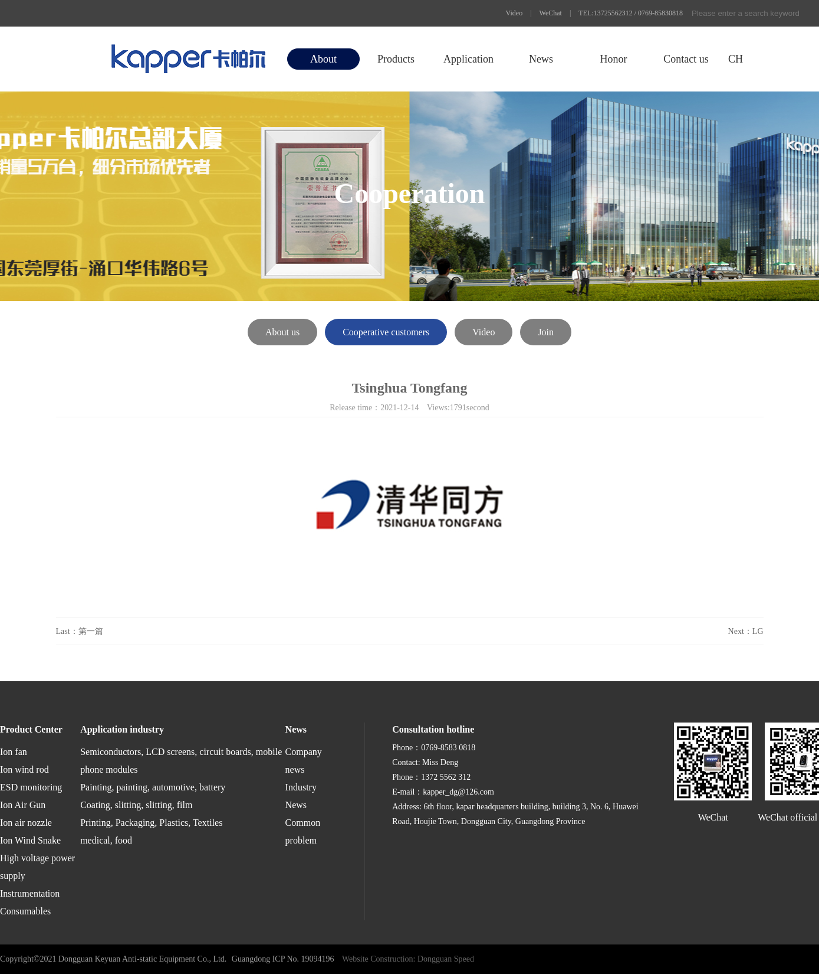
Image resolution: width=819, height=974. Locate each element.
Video (514, 13)
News (541, 59)
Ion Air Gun (22, 805)
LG (758, 631)
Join (546, 332)
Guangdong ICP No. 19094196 (283, 959)
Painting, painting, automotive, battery (152, 787)
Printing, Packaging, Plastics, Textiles (151, 823)
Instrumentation (30, 893)
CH (735, 59)
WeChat (551, 13)
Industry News (301, 796)
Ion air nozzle (26, 823)
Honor (613, 59)
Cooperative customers (386, 332)
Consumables (25, 911)
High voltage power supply (37, 867)
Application (468, 59)
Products (396, 59)
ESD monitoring (31, 787)
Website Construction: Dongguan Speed (408, 959)
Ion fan (13, 752)
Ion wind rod (24, 769)
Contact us (686, 59)
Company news (303, 760)
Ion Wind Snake (30, 840)
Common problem (303, 831)
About (323, 59)
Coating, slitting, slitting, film (136, 805)
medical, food (106, 840)
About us (282, 332)
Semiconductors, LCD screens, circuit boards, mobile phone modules (181, 760)
